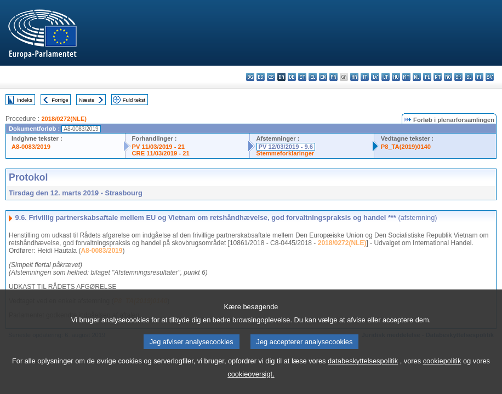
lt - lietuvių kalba (385, 77)
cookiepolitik (442, 376)
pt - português (437, 77)
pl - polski (427, 77)
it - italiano (365, 77)
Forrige (60, 100)
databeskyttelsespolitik (363, 376)
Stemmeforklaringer (285, 153)
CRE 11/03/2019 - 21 (161, 153)
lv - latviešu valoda (375, 77)
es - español (260, 77)
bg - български (250, 77)
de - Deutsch (292, 77)
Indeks (24, 100)
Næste (86, 100)
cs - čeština (271, 77)
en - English (323, 77)
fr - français (333, 77)
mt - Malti (406, 77)
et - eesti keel (302, 77)
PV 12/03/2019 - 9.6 (286, 146)
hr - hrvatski (354, 77)
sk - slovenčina (458, 77)
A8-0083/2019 (31, 146)
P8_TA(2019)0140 (406, 146)
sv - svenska (490, 77)
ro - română (448, 77)
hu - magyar (396, 77)
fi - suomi (479, 77)
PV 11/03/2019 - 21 (158, 146)
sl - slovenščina (469, 77)
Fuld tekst (134, 100)
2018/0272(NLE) (64, 118)
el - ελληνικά (313, 77)
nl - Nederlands (417, 77)
